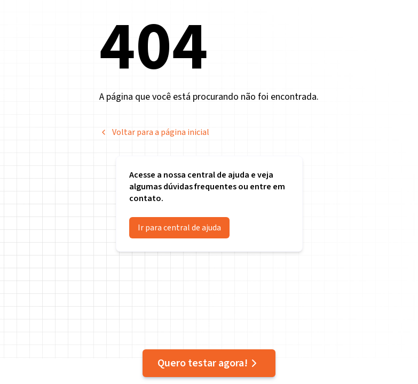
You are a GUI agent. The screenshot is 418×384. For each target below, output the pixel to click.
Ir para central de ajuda (179, 228)
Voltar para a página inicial (154, 132)
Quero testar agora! (209, 363)
